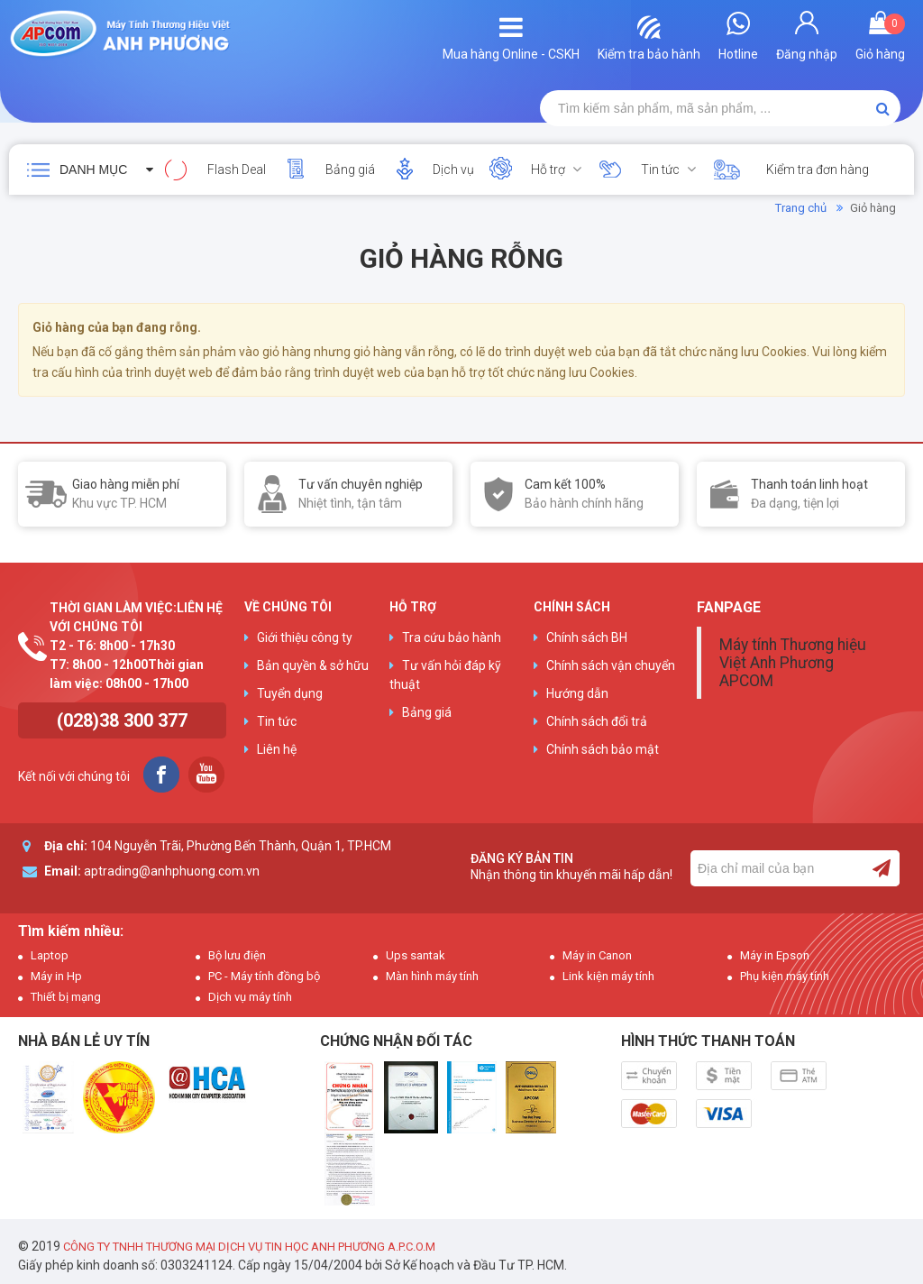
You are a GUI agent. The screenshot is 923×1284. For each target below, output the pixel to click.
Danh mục (93, 169)
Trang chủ (801, 208)
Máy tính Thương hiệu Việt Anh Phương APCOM (792, 663)
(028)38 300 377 (122, 720)
